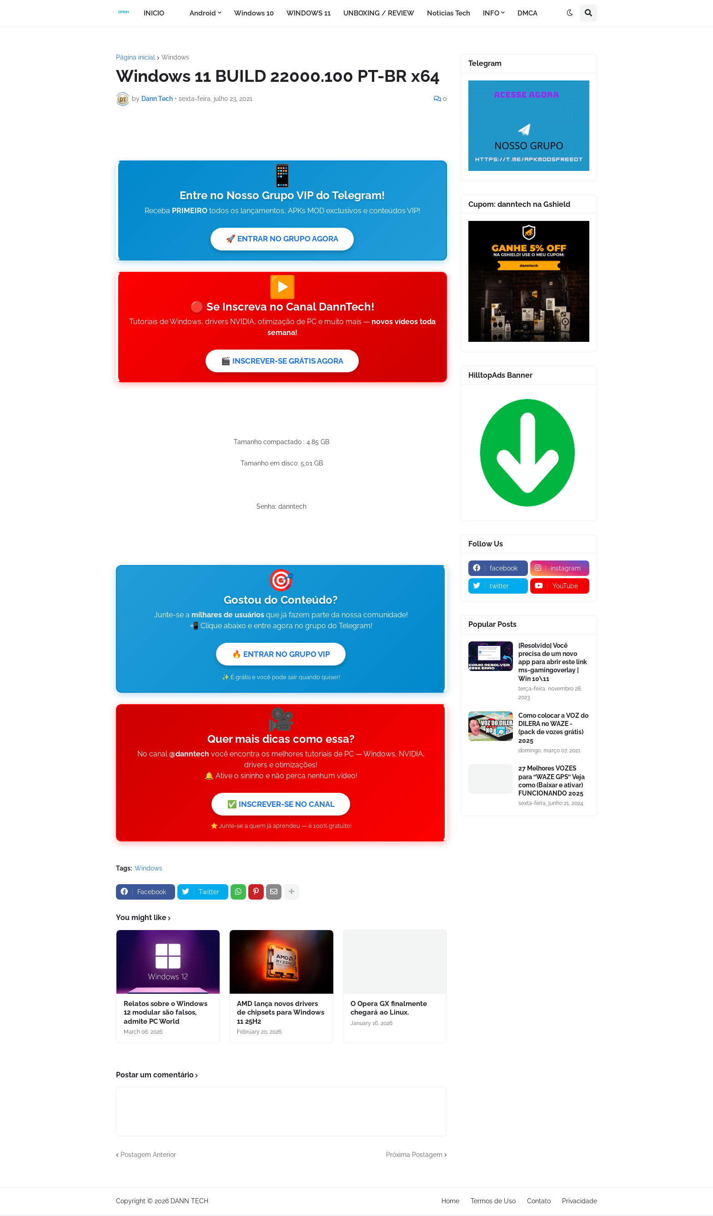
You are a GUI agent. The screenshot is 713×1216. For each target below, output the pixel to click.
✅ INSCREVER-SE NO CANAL (280, 918)
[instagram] (560, 568)
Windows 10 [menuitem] (254, 13)
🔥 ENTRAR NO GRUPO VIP (281, 767)
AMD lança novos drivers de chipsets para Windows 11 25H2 (280, 1128)
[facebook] (498, 568)
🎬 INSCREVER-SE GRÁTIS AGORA (282, 437)
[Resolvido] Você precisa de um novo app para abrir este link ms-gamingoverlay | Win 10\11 (552, 662)
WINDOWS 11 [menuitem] (308, 13)
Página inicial (135, 57)
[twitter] (498, 586)
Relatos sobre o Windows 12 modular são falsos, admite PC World (165, 1128)
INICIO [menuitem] (154, 13)
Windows (175, 57)
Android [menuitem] (203, 13)
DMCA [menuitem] (527, 13)
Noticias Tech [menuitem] (448, 13)
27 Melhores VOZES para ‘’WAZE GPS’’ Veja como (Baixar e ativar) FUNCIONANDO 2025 (551, 781)
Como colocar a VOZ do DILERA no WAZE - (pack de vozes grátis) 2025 (553, 728)
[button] (570, 13)
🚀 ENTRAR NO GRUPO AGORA (282, 314)
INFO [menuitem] (491, 13)
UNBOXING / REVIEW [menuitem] (378, 13)
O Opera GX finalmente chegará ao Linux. (389, 1123)
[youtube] (560, 586)
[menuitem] (177, 13)
